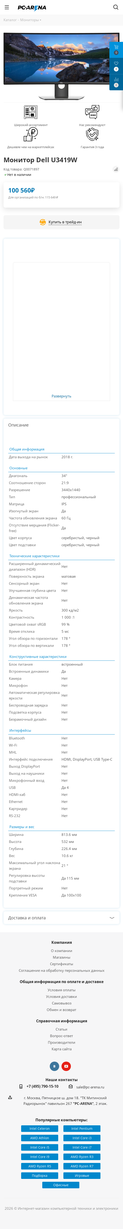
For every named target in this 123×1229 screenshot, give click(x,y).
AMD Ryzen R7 (82, 1166)
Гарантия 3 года (92, 147)
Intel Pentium (81, 1128)
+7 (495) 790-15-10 (42, 1086)
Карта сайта (62, 1049)
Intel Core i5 (39, 1147)
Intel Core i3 (82, 1138)
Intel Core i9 (39, 1156)
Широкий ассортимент (31, 125)
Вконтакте (54, 1066)
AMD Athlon (39, 1138)
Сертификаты (61, 963)
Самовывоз (61, 1003)
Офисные (61, 1185)
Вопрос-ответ (61, 1035)
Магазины (61, 957)
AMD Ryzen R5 (39, 1166)
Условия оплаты (62, 990)
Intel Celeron (40, 1128)
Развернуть (61, 396)
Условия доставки (61, 996)
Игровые (82, 1175)
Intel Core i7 (82, 1147)
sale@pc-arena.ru (90, 1087)
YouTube (66, 1066)
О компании (61, 950)
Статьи (61, 1029)
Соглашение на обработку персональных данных (61, 970)
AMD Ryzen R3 (82, 1156)
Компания (61, 942)
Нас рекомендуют (92, 125)
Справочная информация (61, 1021)
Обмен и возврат (61, 1009)
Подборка (39, 1175)
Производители (61, 1042)
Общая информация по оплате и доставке (62, 981)
